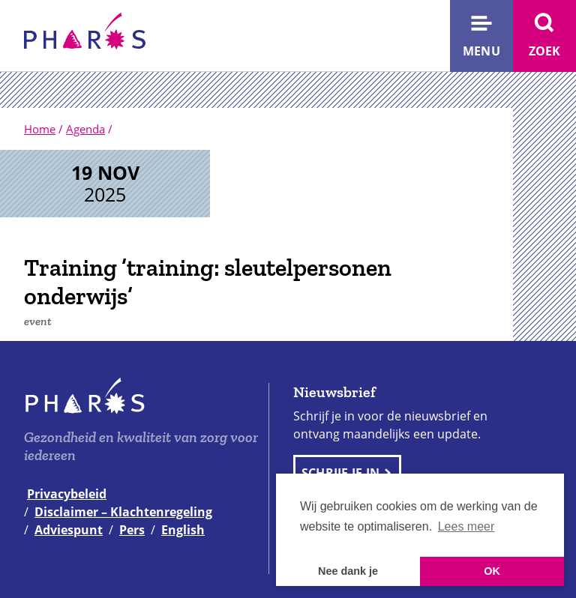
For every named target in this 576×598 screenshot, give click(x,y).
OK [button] (492, 571)
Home (40, 128)
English (183, 530)
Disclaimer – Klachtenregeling (123, 512)
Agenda (85, 128)
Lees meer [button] (466, 526)
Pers (132, 530)
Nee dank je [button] (348, 571)
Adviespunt (68, 530)
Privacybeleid (66, 494)
